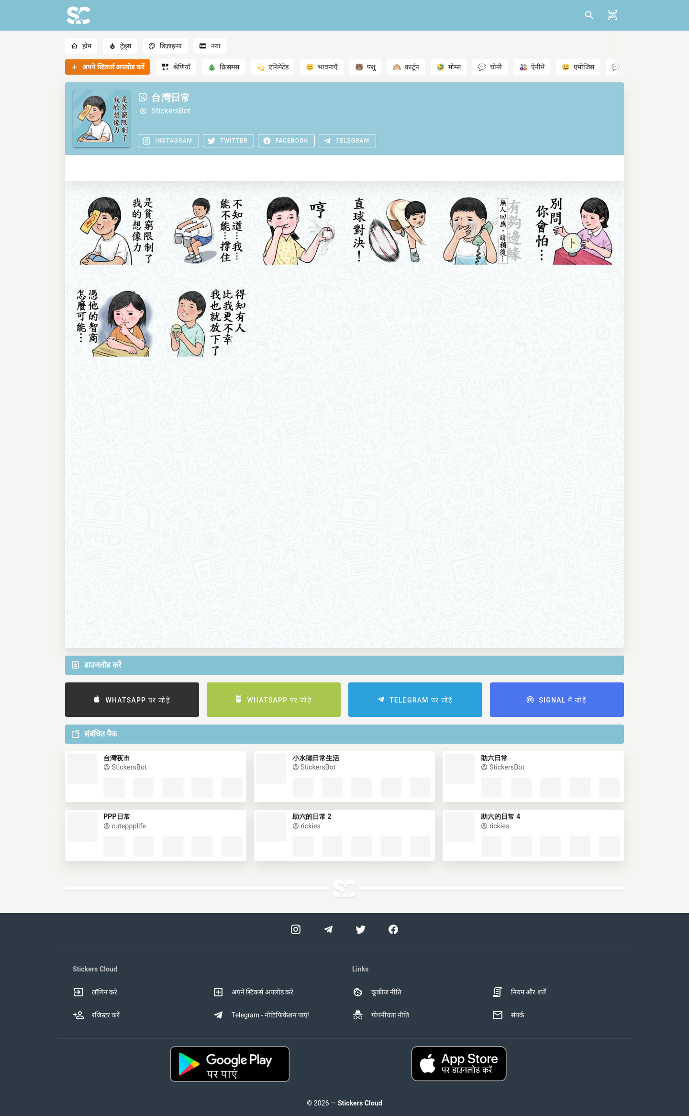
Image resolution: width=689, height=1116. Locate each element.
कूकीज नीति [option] (376, 992)
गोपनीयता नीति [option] (380, 1015)
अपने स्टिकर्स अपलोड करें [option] (252, 992)
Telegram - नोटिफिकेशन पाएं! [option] (261, 1015)
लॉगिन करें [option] (95, 992)
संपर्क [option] (508, 1015)
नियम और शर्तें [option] (519, 992)
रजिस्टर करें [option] (96, 1015)
